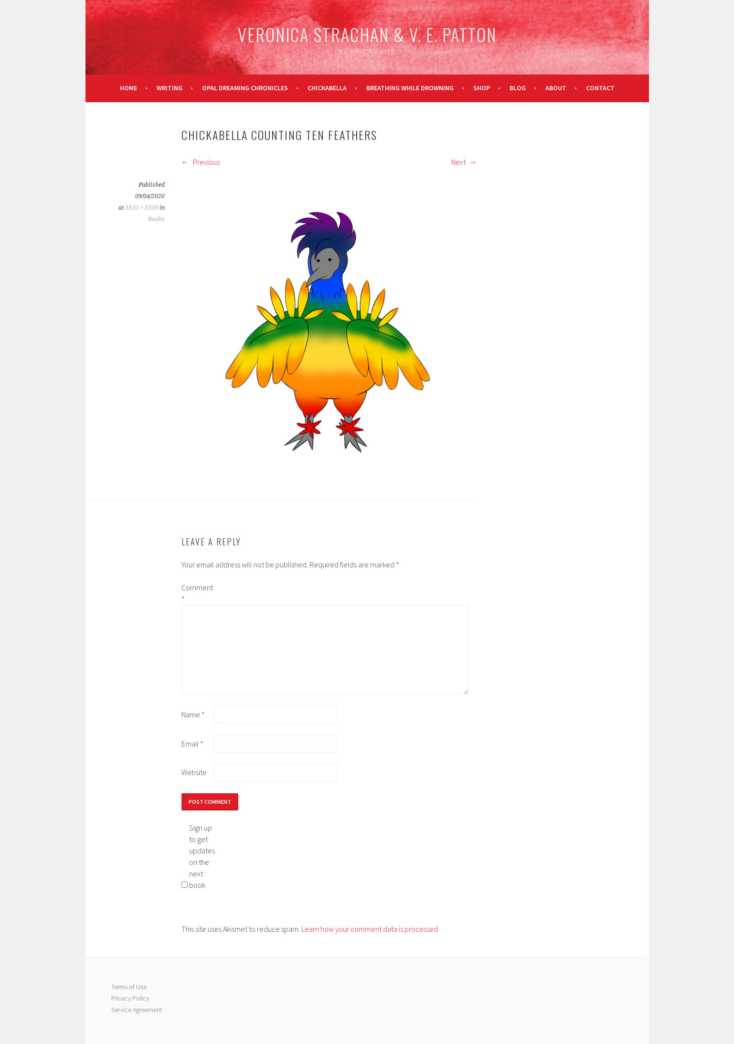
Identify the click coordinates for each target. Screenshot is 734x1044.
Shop (481, 88)
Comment (196, 593)
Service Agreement (136, 1009)
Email (192, 743)
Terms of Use (129, 986)
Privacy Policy (130, 998)
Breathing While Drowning (410, 88)
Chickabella (327, 88)
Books (156, 219)
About (555, 88)
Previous (200, 162)
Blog (518, 88)
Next (464, 162)
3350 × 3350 (141, 207)
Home (128, 88)
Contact (600, 88)
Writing (169, 88)
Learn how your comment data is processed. (370, 929)
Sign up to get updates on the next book (202, 856)
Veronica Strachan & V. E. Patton (367, 34)
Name (193, 714)
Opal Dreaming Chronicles (245, 88)
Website (194, 772)
